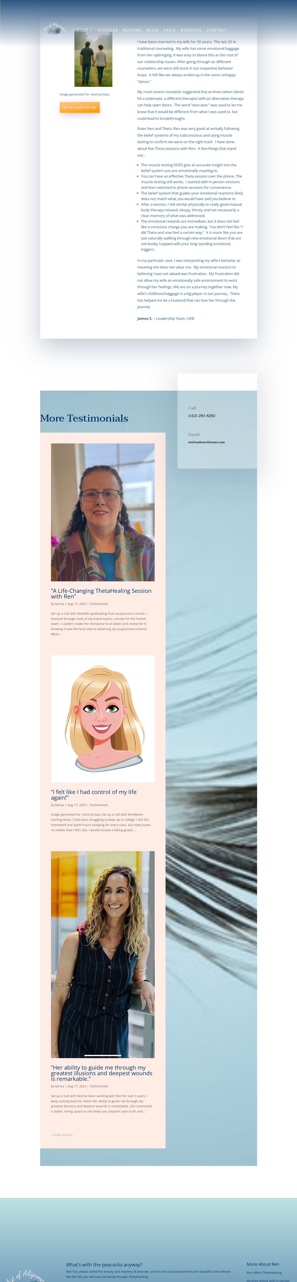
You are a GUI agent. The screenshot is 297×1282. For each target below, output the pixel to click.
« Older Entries (62, 1135)
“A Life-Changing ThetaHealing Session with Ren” (101, 593)
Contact (217, 30)
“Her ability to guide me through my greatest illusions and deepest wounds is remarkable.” (101, 1073)
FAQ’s (170, 30)
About (81, 30)
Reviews (132, 30)
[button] (217, 448)
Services (108, 30)
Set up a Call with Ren (79, 107)
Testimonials (99, 604)
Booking (191, 30)
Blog (153, 30)
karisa (59, 604)
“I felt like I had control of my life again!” (94, 794)
